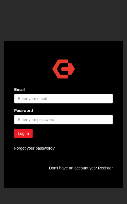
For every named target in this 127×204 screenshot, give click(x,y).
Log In (23, 133)
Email (19, 89)
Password (23, 110)
